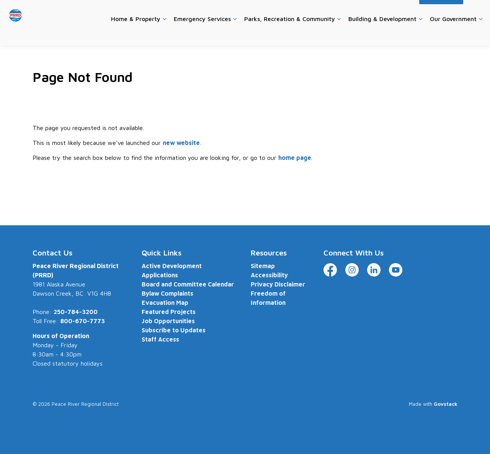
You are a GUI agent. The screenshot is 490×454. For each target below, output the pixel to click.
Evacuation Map (165, 302)
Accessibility (398, 11)
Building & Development (382, 34)
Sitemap (263, 265)
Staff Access (160, 339)
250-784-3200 (76, 311)
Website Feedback (352, 11)
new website (181, 142)
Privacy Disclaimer (278, 284)
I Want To (441, 11)
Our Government (453, 34)
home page (294, 157)
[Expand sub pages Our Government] (480, 34)
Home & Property (135, 34)
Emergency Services (202, 34)
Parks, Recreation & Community (289, 34)
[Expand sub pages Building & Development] (420, 34)
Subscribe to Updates (174, 330)
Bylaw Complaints (167, 293)
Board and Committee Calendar (188, 284)
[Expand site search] (476, 11)
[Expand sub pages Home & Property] (164, 34)
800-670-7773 (82, 320)
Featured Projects (169, 311)
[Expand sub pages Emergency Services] (234, 34)
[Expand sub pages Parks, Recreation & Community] (339, 34)
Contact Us (309, 11)
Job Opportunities (168, 320)
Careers (278, 11)
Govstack (445, 404)
